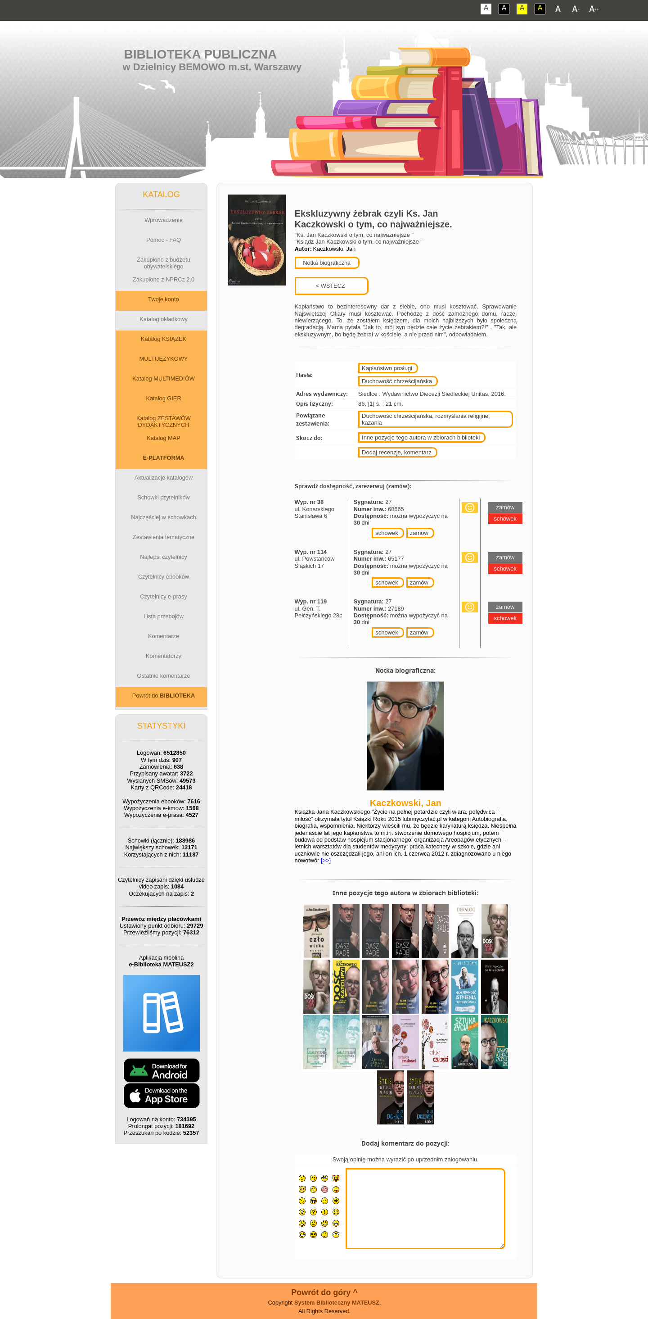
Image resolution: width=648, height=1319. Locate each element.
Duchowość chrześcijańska (397, 381)
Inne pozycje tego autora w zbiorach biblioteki (421, 437)
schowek (386, 533)
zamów (419, 533)
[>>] (325, 860)
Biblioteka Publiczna (200, 54)
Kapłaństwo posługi (387, 368)
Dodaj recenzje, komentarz (397, 452)
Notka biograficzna (326, 262)
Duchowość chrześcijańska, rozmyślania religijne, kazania (426, 419)
